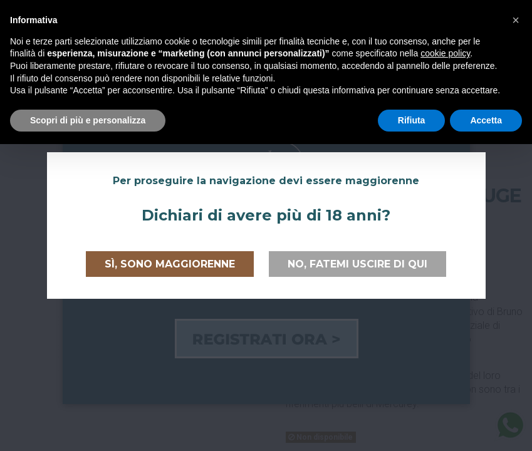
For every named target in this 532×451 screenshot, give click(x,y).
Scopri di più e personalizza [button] (87, 120)
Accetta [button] (486, 120)
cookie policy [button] (445, 53)
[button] (516, 20)
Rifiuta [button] (411, 120)
